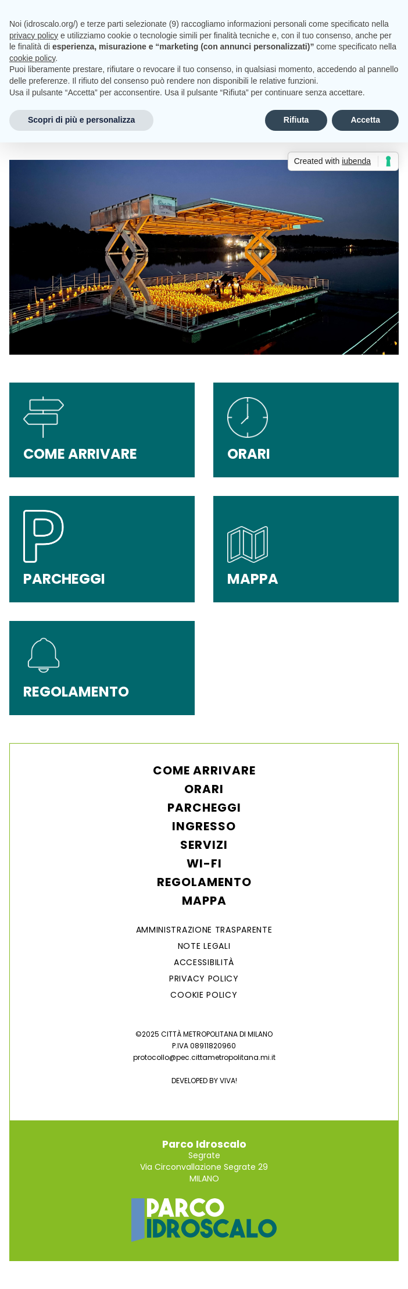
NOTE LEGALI (204, 946)
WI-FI (204, 863)
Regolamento (204, 882)
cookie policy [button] (32, 58)
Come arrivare (204, 770)
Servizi (204, 845)
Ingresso (204, 826)
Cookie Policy (203, 995)
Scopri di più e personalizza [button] (81, 119)
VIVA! (228, 1081)
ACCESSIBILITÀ (204, 962)
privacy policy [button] (33, 35)
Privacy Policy (204, 978)
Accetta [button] (365, 119)
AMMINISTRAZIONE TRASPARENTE (204, 929)
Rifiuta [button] (296, 119)
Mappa (204, 900)
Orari (204, 789)
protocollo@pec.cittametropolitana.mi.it (204, 1057)
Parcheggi (204, 807)
